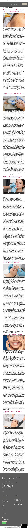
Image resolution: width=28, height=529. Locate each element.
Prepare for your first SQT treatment (12, 334)
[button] (1, 4)
